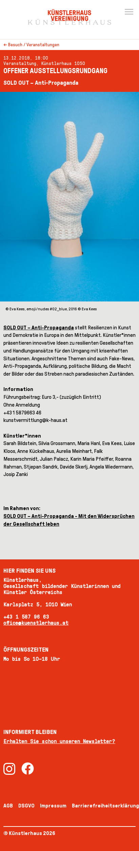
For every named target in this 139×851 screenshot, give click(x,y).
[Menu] (129, 12)
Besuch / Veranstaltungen (33, 44)
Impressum (53, 805)
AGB (8, 805)
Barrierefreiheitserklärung (105, 805)
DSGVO (26, 805)
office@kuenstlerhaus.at (35, 623)
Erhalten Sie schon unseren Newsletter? (59, 741)
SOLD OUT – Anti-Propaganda (38, 327)
